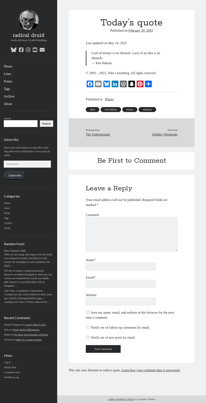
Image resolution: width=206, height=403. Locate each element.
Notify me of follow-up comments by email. (120, 327)
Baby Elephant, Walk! (15, 250)
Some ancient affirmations (26, 329)
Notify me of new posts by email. (113, 337)
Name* (90, 260)
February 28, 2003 (140, 30)
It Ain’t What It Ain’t (35, 324)
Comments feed (12, 372)
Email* (90, 277)
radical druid (28, 35)
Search (7, 118)
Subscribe (15, 175)
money (129, 109)
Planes (8, 66)
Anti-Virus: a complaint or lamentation (23, 290)
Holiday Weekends (164, 134)
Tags (7, 89)
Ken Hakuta (111, 109)
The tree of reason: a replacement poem (24, 270)
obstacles (147, 109)
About (8, 104)
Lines (7, 74)
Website (91, 295)
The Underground (98, 134)
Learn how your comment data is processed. (150, 370)
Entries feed (10, 367)
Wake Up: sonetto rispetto (28, 339)
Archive (9, 96)
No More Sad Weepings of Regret (31, 334)
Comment (92, 215)
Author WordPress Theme (121, 399)
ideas (92, 109)
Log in (7, 362)
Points (8, 81)
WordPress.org (11, 377)
